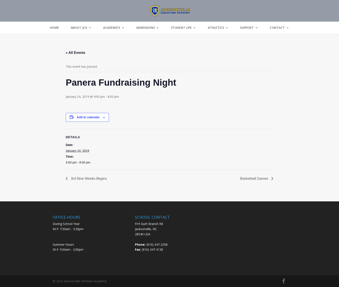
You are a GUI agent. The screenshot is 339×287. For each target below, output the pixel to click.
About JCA (79, 27)
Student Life (181, 27)
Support (247, 27)
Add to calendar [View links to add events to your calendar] (88, 117)
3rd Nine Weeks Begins (88, 178)
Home (54, 27)
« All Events (75, 53)
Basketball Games (254, 178)
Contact (277, 27)
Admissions (145, 27)
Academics (111, 27)
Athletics (216, 27)
